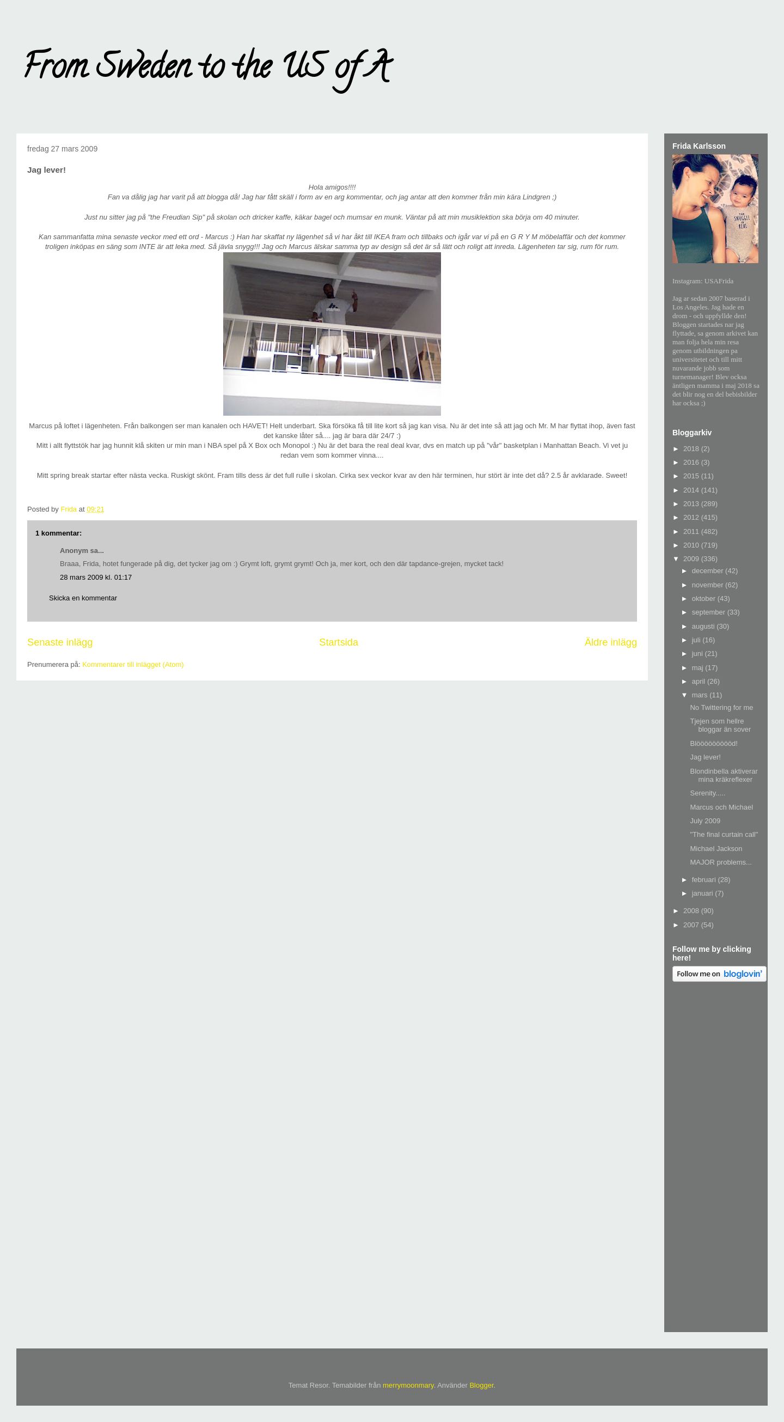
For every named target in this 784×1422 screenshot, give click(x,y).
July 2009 (705, 821)
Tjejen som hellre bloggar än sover (720, 725)
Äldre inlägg (611, 642)
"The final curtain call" (724, 834)
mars (701, 695)
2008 (692, 911)
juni (698, 653)
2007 (692, 925)
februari (705, 880)
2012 (692, 517)
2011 (692, 531)
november (708, 585)
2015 (692, 476)
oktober (705, 598)
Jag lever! (705, 757)
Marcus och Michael (721, 807)
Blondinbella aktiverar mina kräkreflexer (723, 775)
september (709, 612)
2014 (692, 490)
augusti (704, 626)
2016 (692, 462)
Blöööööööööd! (713, 743)
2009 (692, 559)
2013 (692, 504)
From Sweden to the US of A (205, 70)
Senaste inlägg (60, 642)
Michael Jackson (716, 848)
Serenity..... (707, 793)
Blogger (481, 1385)
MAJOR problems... (720, 862)
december (708, 571)
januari (703, 893)
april (699, 681)
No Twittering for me (721, 707)
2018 (692, 449)
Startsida (338, 642)
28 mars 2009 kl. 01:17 (96, 577)
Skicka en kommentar (83, 598)
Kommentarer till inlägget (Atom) (132, 664)
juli (697, 640)
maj (699, 668)
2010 (692, 545)
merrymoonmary (408, 1385)
